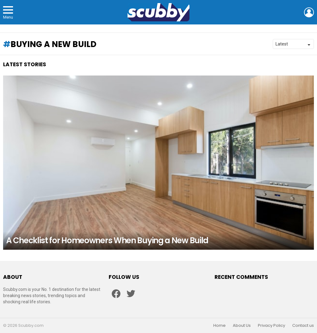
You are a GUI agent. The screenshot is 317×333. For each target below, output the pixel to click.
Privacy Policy (271, 325)
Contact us (303, 325)
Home (219, 325)
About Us (242, 325)
